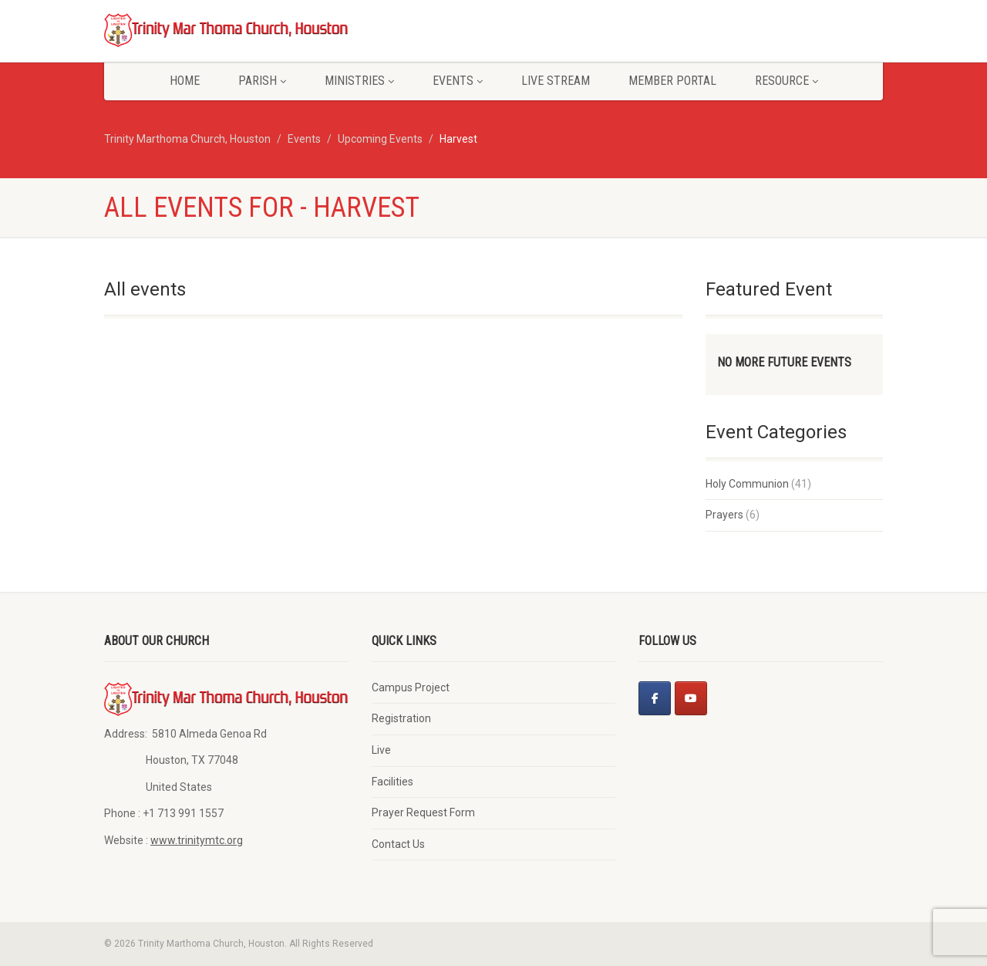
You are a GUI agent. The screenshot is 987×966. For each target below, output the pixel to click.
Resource (786, 80)
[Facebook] (654, 698)
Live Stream (555, 80)
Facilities (392, 781)
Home (185, 80)
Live (381, 750)
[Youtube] (691, 698)
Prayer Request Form (423, 812)
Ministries (359, 80)
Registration (401, 718)
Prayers (724, 514)
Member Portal (672, 80)
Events (458, 80)
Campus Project (411, 687)
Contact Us (398, 844)
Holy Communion (747, 484)
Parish (262, 80)
